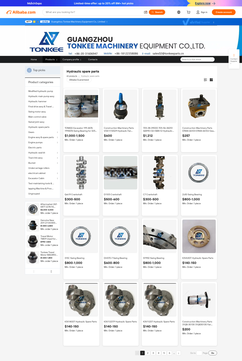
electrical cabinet (37, 173)
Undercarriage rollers (38, 168)
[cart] (189, 12)
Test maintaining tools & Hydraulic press (42, 183)
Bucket (32, 163)
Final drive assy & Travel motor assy (42, 106)
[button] (146, 12)
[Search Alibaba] (93, 12)
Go (212, 353)
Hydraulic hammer (37, 101)
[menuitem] (42, 91)
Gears (31, 132)
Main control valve (37, 116)
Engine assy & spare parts (41, 137)
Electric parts (35, 147)
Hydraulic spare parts (38, 127)
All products (72, 76)
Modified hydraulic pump (40, 91)
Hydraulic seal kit (36, 152)
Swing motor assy (37, 111)
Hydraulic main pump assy (41, 96)
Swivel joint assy (36, 122)
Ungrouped (34, 193)
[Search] (157, 12)
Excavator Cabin (36, 178)
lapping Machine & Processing (42, 188)
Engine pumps (35, 142)
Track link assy (35, 157)
